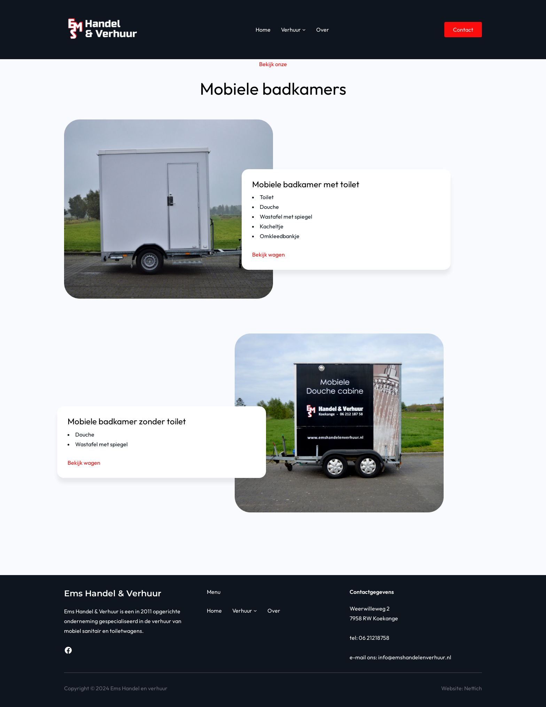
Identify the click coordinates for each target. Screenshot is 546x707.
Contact (463, 29)
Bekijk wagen (268, 254)
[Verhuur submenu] (304, 29)
